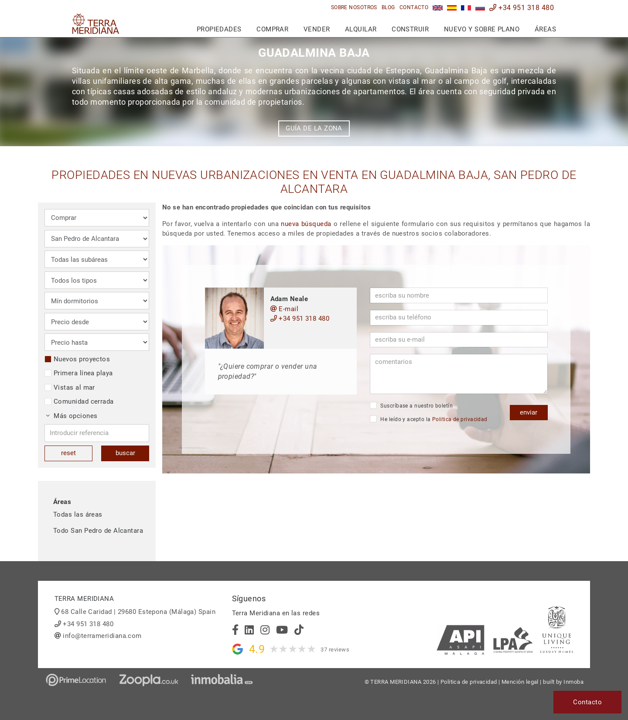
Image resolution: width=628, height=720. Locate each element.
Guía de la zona (314, 128)
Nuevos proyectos (77, 359)
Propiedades (219, 29)
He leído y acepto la (429, 418)
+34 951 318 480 (521, 7)
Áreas (545, 29)
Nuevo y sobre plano (482, 29)
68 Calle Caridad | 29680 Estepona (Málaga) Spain (138, 612)
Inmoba (573, 682)
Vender (317, 29)
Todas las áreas (77, 514)
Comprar (272, 29)
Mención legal (520, 682)
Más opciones (72, 416)
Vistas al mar (69, 387)
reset (68, 453)
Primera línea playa (78, 373)
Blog (388, 7)
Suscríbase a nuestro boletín (411, 405)
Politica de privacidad (460, 419)
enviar (528, 412)
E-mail (284, 309)
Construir (410, 29)
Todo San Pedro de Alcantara (98, 531)
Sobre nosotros (354, 7)
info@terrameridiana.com (102, 636)
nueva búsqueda (306, 224)
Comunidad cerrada (79, 401)
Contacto (414, 7)
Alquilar (361, 29)
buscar (125, 453)
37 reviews (335, 649)
